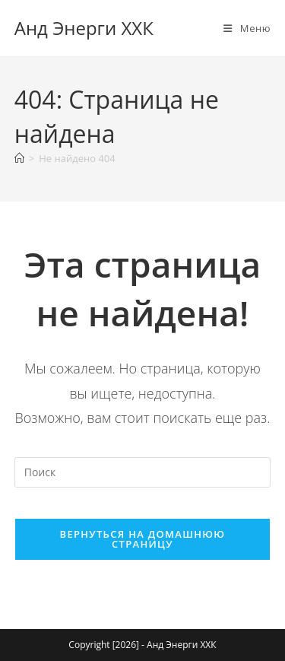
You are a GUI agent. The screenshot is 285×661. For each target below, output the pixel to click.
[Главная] (19, 158)
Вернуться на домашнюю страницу (143, 539)
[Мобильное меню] (247, 28)
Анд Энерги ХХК (84, 27)
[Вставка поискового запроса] (142, 472)
